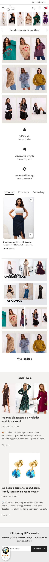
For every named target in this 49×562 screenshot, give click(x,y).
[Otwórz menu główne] (3, 8)
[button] (9, 194)
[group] (24, 19)
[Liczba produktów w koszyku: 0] (44, 8)
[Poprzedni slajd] (2, 30)
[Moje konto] (39, 2)
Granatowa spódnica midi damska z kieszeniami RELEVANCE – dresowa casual (18, 243)
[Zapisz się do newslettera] (16, 549)
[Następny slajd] (47, 30)
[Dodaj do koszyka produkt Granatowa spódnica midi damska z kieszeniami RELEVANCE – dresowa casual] (31, 235)
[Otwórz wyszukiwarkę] (33, 8)
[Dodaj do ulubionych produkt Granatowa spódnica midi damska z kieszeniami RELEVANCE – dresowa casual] (31, 200)
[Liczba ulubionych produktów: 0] (39, 8)
